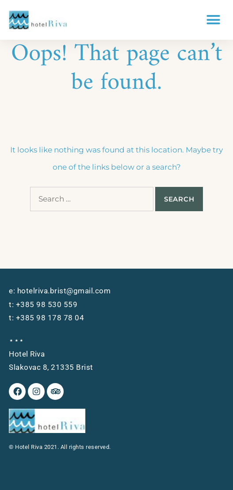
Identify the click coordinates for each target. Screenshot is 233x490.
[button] (213, 20)
